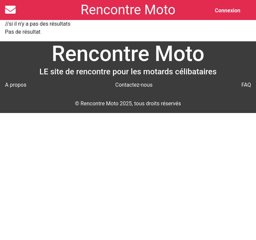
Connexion (227, 10)
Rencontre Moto (128, 10)
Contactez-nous (134, 85)
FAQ (246, 85)
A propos (15, 85)
